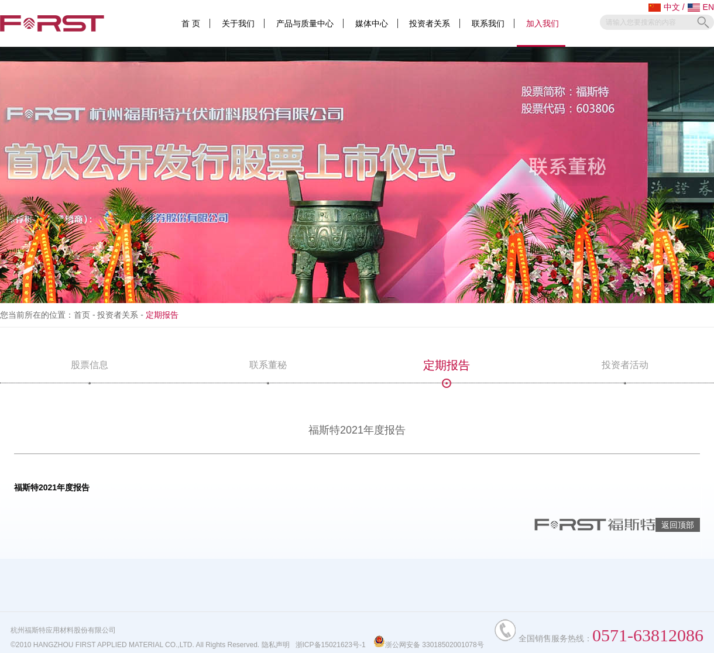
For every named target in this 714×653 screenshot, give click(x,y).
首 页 (190, 23)
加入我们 (542, 23)
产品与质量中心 (305, 23)
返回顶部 (677, 525)
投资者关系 (429, 23)
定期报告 (446, 371)
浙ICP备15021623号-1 (331, 645)
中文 (664, 7)
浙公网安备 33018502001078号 (428, 645)
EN (701, 7)
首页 (82, 314)
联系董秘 (268, 371)
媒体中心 (371, 23)
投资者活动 (625, 371)
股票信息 (89, 371)
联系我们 (488, 23)
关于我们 (238, 23)
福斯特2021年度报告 (52, 487)
